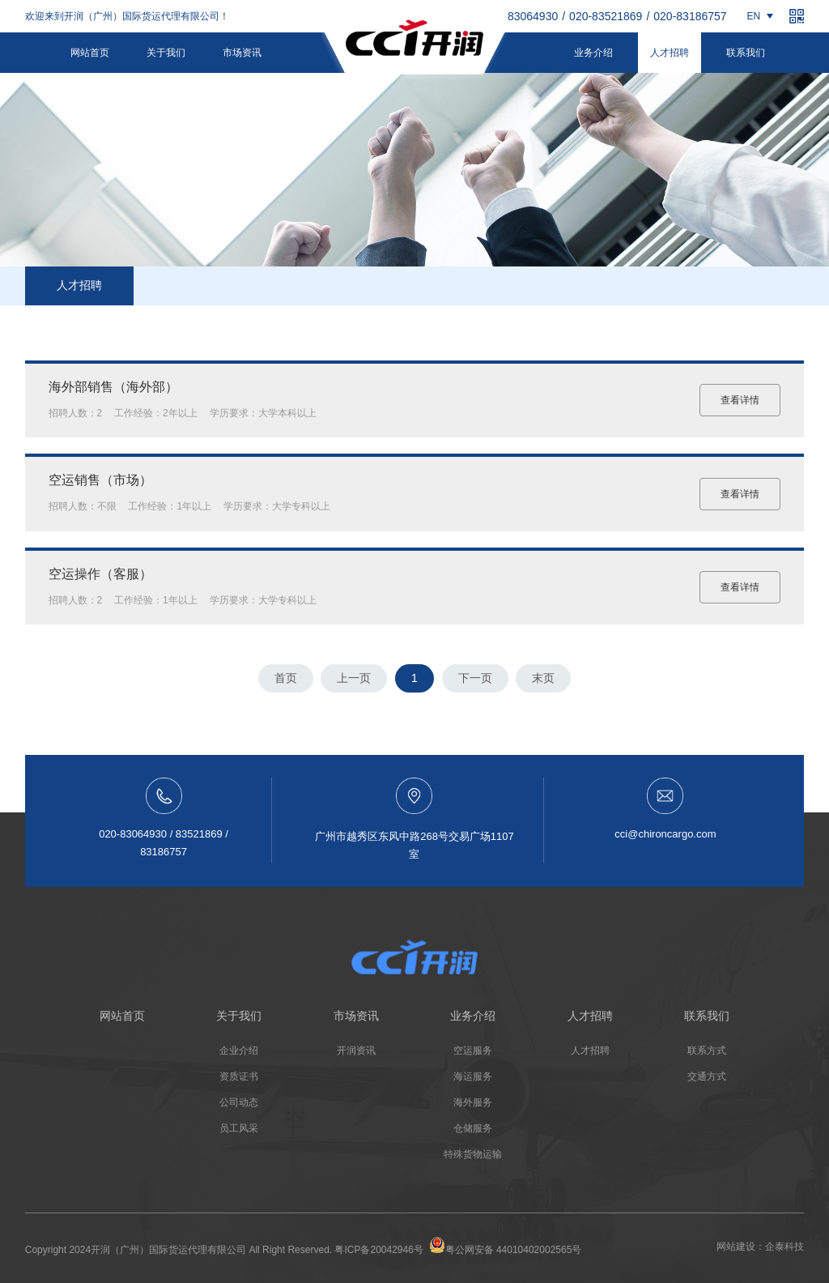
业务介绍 (593, 52)
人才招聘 (669, 52)
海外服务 (472, 1102)
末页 (543, 677)
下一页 (475, 677)
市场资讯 (242, 52)
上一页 (354, 677)
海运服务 (472, 1076)
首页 (285, 677)
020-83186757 (689, 16)
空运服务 (472, 1050)
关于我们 (166, 52)
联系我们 (745, 52)
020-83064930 (521, 16)
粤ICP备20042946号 (378, 1249)
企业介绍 (238, 1050)
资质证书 (238, 1076)
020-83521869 (605, 16)
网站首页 (89, 52)
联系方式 (706, 1050)
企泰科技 (784, 1246)
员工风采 (238, 1128)
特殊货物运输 (473, 1154)
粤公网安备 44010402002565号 (505, 1246)
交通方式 (706, 1076)
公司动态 (238, 1102)
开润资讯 (356, 1050)
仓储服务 (472, 1128)
